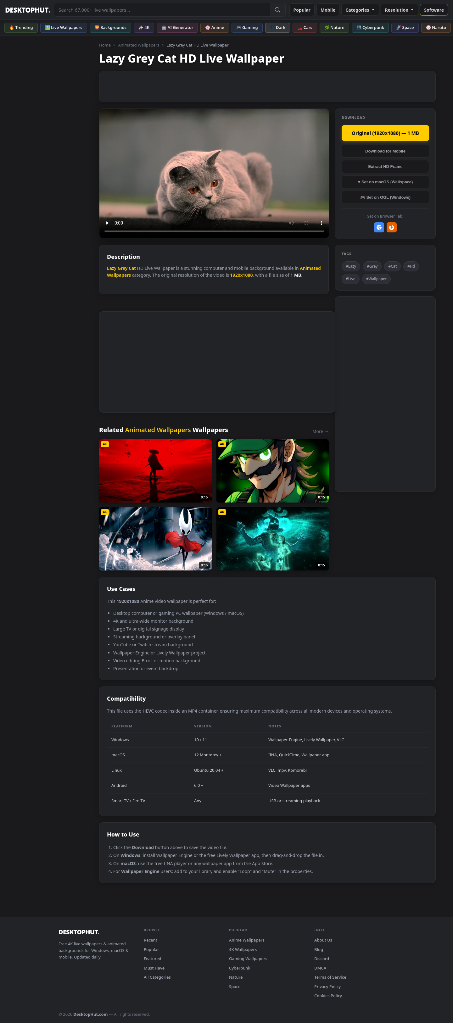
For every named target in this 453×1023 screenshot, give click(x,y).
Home (105, 45)
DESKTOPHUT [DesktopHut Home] (27, 10)
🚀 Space (405, 27)
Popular (302, 10)
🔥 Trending (21, 27)
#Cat (392, 266)
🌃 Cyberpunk (370, 27)
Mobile (328, 10)
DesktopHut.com (90, 1014)
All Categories (157, 977)
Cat (132, 268)
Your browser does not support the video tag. (214, 173)
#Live (350, 278)
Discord (321, 958)
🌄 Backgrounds (110, 27)
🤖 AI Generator (177, 27)
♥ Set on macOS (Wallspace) (385, 182)
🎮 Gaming (247, 27)
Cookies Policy (328, 995)
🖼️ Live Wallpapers (63, 27)
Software (434, 10)
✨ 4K (143, 27)
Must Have (154, 968)
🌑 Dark (278, 27)
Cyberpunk (239, 968)
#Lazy (351, 266)
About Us (323, 940)
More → (320, 431)
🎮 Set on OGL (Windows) (385, 197)
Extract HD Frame (385, 166)
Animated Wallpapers (138, 45)
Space (235, 986)
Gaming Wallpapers (248, 958)
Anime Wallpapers (247, 940)
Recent (150, 940)
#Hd (411, 266)
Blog (318, 949)
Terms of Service (330, 977)
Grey (123, 268)
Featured (152, 958)
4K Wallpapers (243, 949)
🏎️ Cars (304, 27)
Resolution (399, 10)
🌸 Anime (214, 27)
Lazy (111, 268)
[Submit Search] (277, 9)
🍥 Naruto (436, 27)
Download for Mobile (385, 151)
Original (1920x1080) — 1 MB (385, 133)
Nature (236, 977)
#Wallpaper (376, 278)
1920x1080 (241, 275)
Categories (360, 10)
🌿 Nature (334, 27)
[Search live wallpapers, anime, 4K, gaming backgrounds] (162, 9)
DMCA (320, 968)
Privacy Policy (327, 986)
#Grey (372, 266)
